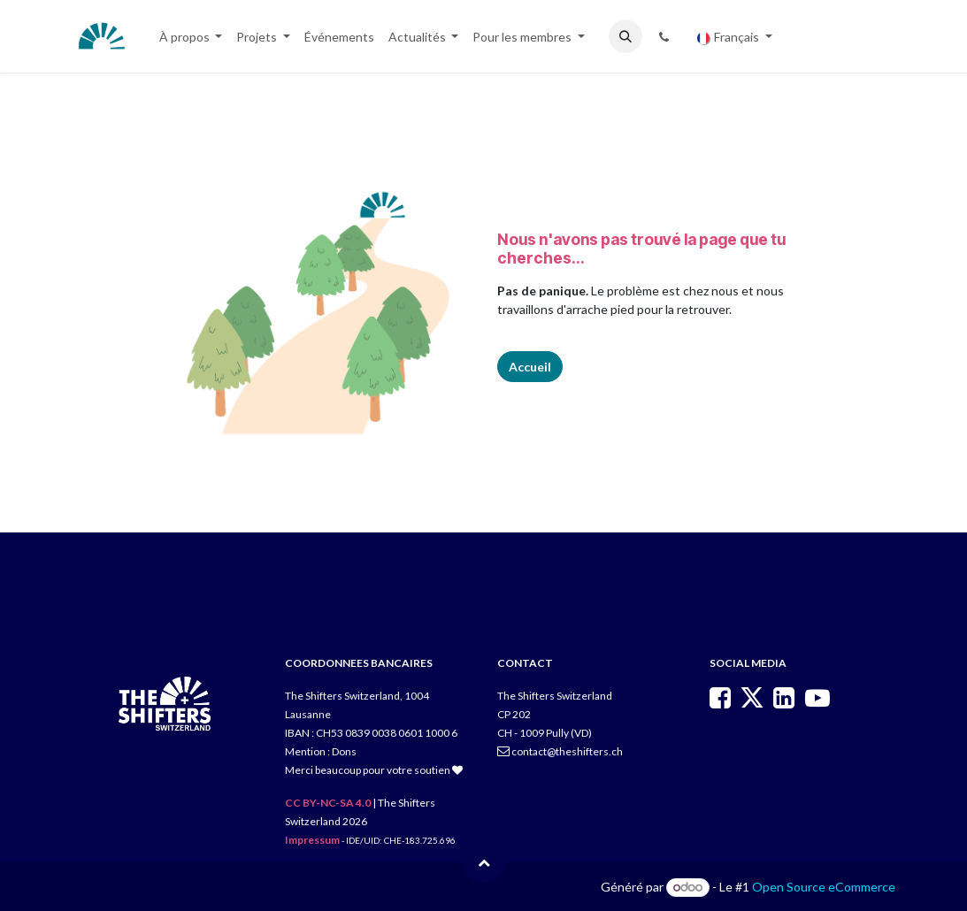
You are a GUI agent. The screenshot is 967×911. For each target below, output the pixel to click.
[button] (625, 36)
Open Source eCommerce (823, 886)
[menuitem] (191, 36)
